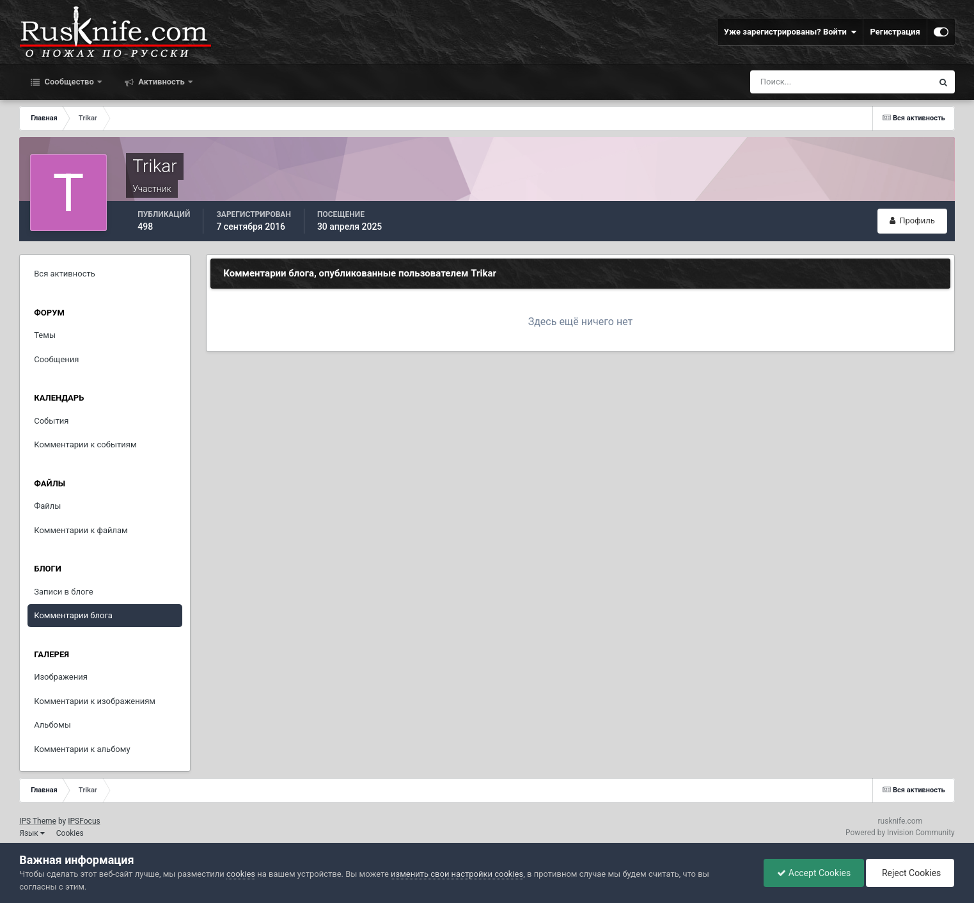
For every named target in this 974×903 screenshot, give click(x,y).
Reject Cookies (910, 873)
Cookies (70, 833)
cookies (240, 874)
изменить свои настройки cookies (457, 874)
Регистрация (895, 31)
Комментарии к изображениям (94, 701)
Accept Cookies (814, 873)
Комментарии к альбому (82, 749)
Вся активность (64, 273)
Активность (161, 81)
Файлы (47, 506)
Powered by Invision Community (900, 832)
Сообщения (56, 359)
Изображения (61, 677)
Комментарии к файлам (81, 530)
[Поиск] (817, 81)
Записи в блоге (63, 591)
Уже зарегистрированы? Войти (790, 32)
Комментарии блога (73, 615)
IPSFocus (84, 821)
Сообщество (69, 81)
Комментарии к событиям (85, 444)
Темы (45, 335)
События (51, 421)
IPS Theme (37, 821)
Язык (32, 833)
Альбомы (52, 725)
